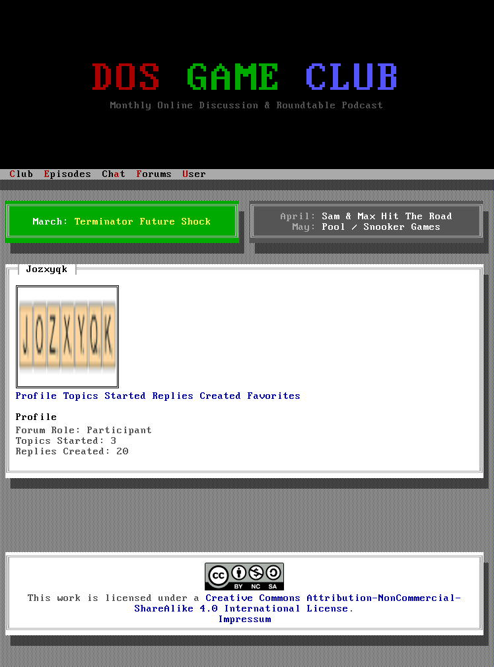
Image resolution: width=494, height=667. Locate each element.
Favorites (274, 396)
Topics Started (105, 396)
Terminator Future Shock (143, 222)
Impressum (244, 619)
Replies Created (197, 396)
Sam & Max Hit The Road (387, 216)
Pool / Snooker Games (381, 227)
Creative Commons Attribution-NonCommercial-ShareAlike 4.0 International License (298, 603)
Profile (36, 396)
